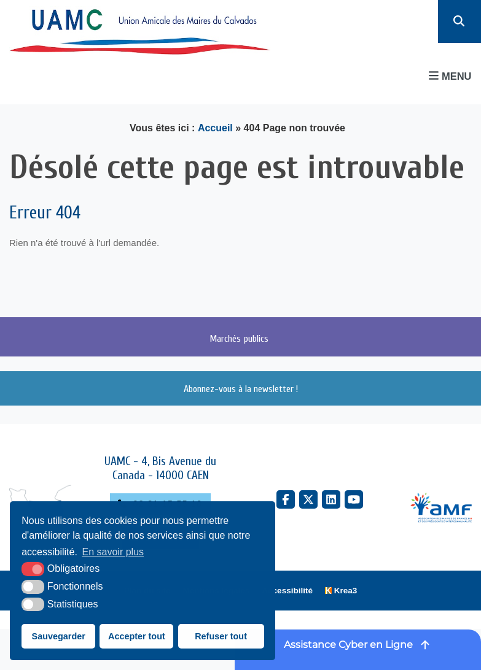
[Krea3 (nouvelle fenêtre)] (341, 590)
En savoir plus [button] (113, 552)
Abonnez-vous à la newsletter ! (241, 388)
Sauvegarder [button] (58, 636)
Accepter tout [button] (136, 636)
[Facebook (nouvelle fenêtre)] (285, 499)
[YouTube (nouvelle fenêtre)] (354, 499)
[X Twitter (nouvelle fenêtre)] (308, 499)
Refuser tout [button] (221, 636)
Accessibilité (287, 590)
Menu (450, 76)
